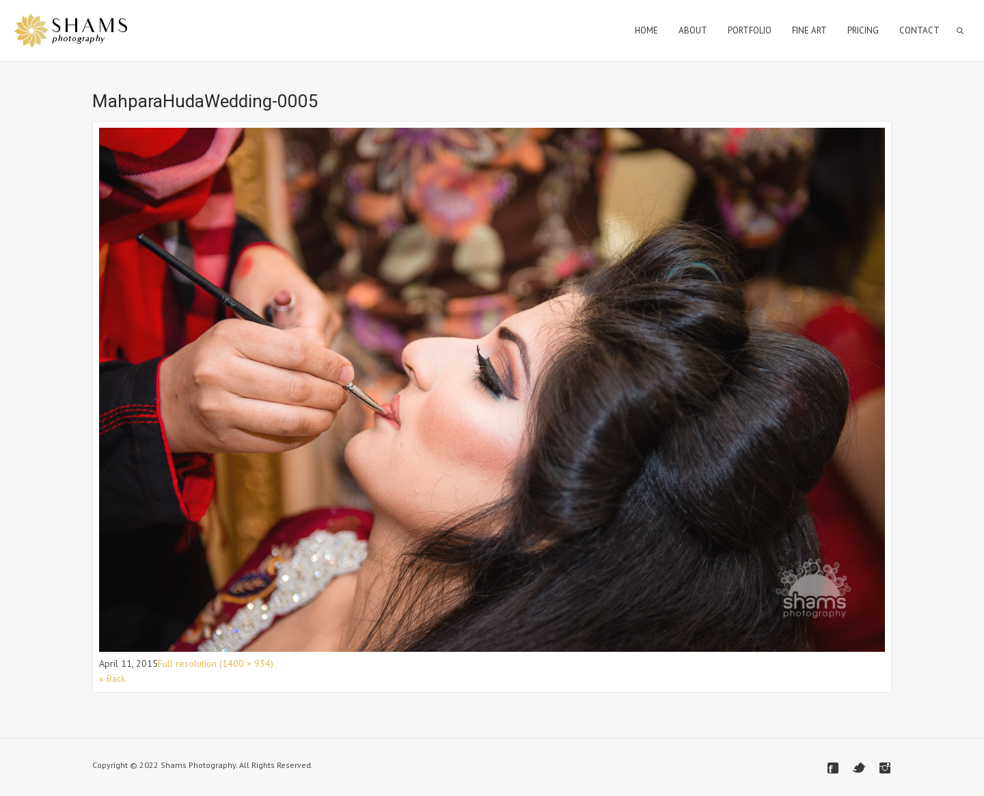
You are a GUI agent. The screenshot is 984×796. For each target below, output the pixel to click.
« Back (112, 678)
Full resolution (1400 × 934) (215, 663)
